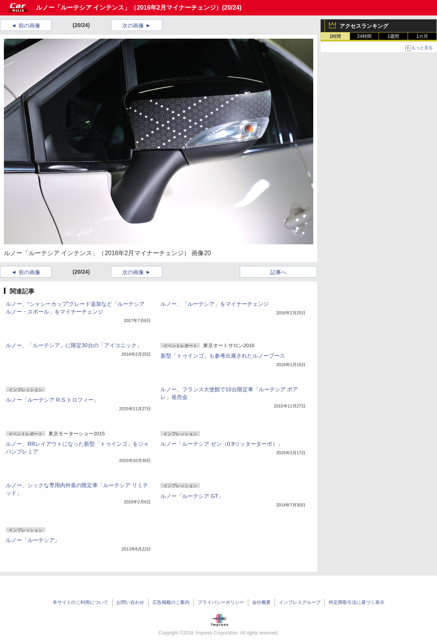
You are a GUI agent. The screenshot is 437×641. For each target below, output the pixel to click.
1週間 (393, 36)
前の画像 (29, 25)
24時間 (364, 36)
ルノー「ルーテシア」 (33, 540)
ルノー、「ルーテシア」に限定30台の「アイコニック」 (74, 345)
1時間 (335, 36)
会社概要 (261, 602)
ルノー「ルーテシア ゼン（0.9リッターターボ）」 (221, 444)
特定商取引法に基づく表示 (356, 602)
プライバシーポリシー (221, 602)
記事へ (278, 272)
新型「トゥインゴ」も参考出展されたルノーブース (222, 356)
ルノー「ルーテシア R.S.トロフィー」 (52, 400)
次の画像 (133, 25)
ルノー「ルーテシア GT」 (192, 496)
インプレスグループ (300, 602)
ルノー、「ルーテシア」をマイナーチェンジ (214, 304)
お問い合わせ (130, 602)
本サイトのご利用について (80, 602)
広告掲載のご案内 (170, 602)
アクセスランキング (364, 26)
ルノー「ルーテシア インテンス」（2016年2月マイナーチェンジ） (129, 7)
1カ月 (422, 36)
